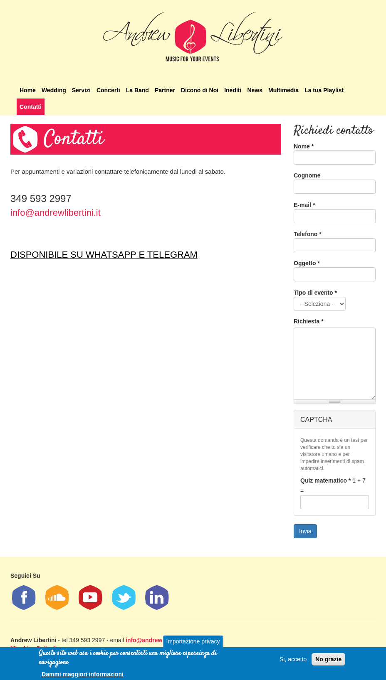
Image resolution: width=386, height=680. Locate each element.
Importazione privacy (193, 643)
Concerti (108, 90)
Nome (304, 146)
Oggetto (307, 263)
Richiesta (309, 321)
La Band (137, 90)
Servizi (81, 90)
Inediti (232, 90)
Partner (165, 90)
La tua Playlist (324, 90)
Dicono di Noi (199, 90)
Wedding (54, 90)
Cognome (307, 175)
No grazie (328, 661)
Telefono (308, 234)
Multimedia (283, 90)
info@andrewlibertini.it (55, 212)
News (254, 90)
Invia (305, 531)
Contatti (31, 106)
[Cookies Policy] (33, 648)
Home (28, 90)
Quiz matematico (325, 480)
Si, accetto (293, 661)
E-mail (304, 205)
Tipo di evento (315, 292)
